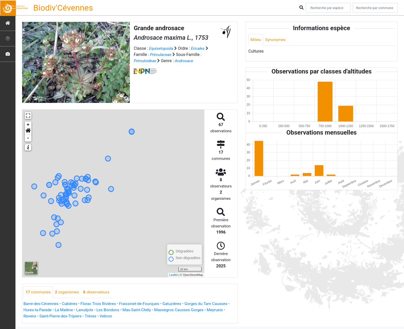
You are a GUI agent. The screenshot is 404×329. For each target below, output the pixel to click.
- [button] (28, 138)
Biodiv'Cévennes (63, 8)
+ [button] (28, 125)
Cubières (71, 303)
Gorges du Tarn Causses (212, 303)
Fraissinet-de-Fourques (143, 303)
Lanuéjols (89, 310)
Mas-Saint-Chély (143, 310)
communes (39, 292)
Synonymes (276, 39)
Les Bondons (113, 310)
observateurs (98, 292)
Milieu (256, 39)
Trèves (93, 316)
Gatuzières (177, 303)
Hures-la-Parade (40, 310)
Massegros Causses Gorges (186, 310)
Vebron (108, 316)
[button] (28, 131)
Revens (30, 316)
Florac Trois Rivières (100, 303)
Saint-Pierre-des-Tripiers (62, 316)
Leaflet (173, 274)
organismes (68, 292)
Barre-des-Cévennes (41, 303)
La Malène (67, 310)
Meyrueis (224, 310)
